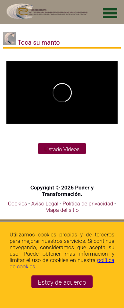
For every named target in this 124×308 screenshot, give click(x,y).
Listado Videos (62, 149)
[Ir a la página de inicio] (45, 18)
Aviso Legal (45, 203)
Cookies (17, 203)
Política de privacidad (88, 203)
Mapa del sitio (62, 210)
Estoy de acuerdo (62, 282)
